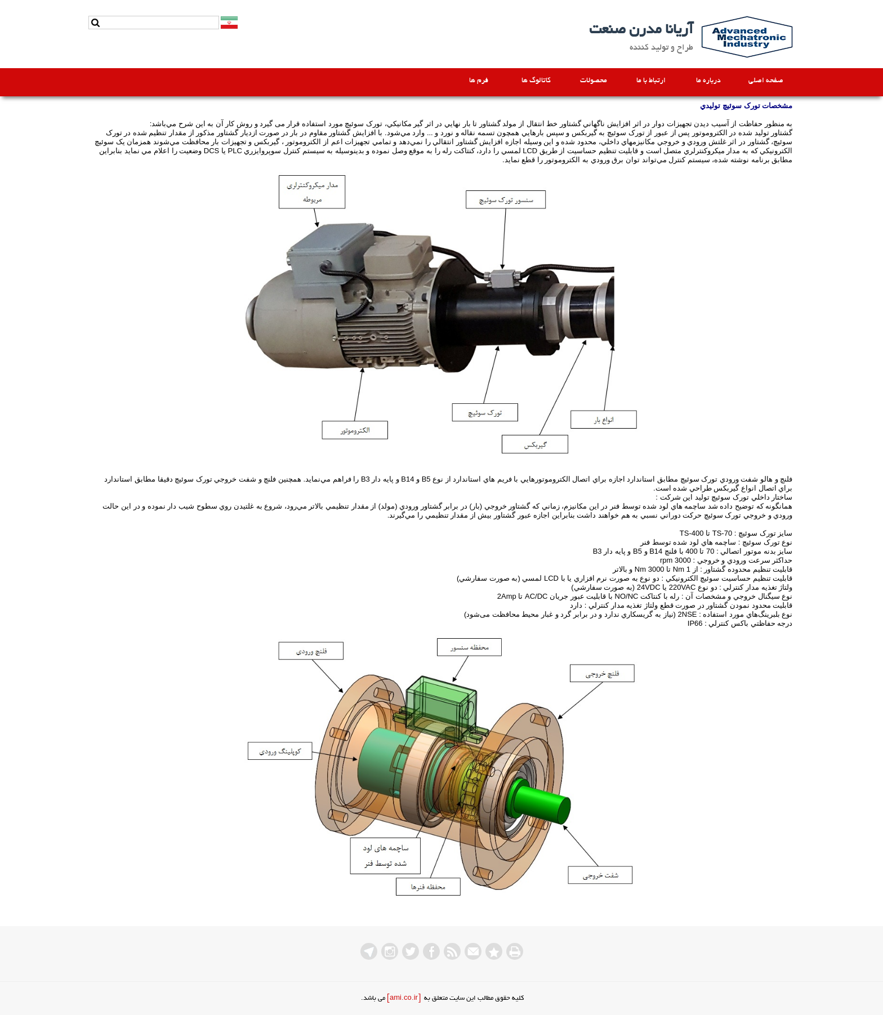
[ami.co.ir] (404, 998)
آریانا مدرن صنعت (641, 30)
